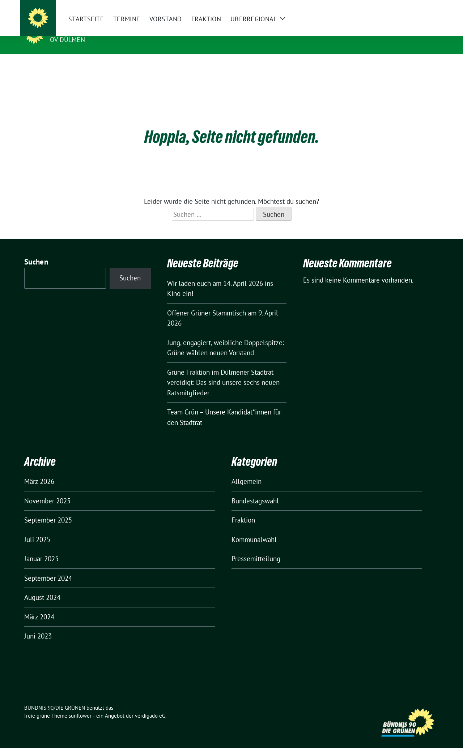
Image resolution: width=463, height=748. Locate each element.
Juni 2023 (38, 624)
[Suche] (415, 7)
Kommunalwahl (254, 528)
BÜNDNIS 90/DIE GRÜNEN (94, 29)
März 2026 (39, 470)
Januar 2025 (41, 547)
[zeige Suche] (426, 7)
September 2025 (48, 508)
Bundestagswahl (255, 489)
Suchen (36, 250)
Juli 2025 (37, 528)
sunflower (80, 704)
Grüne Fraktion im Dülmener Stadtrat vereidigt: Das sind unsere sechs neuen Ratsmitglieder (223, 371)
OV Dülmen (67, 39)
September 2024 (48, 567)
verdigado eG (150, 704)
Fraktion (243, 508)
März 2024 (39, 605)
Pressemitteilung (256, 547)
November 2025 (47, 489)
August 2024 (42, 586)
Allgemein (247, 470)
